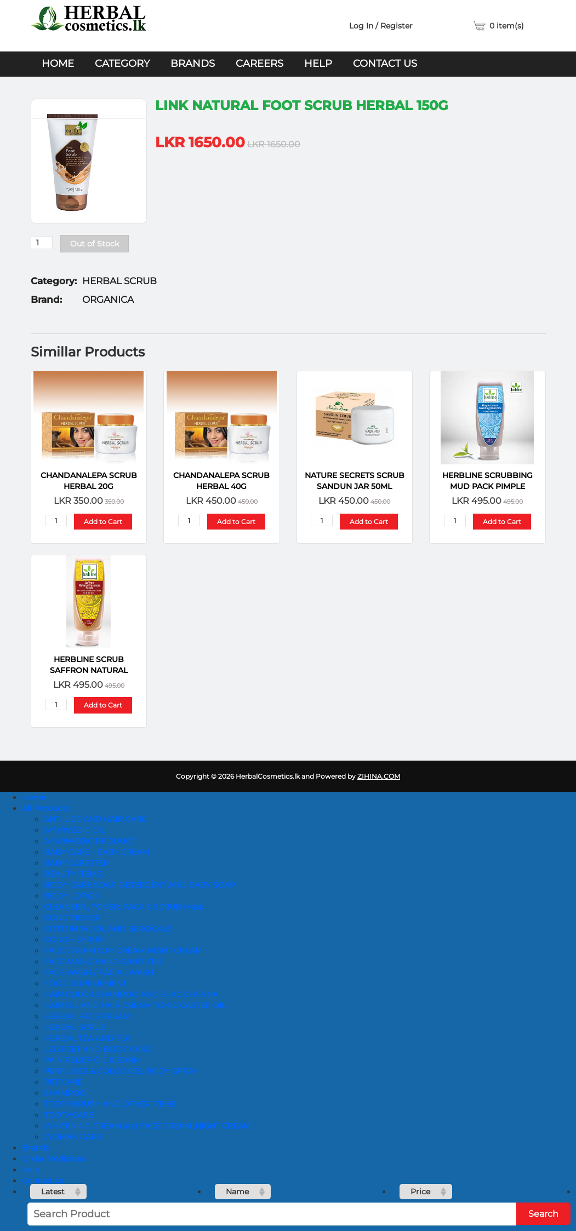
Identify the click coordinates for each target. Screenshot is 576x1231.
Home (58, 63)
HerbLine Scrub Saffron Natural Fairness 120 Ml (89, 665)
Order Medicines (53, 1159)
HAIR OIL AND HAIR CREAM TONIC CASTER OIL (135, 1005)
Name (237, 1192)
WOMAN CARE (72, 1137)
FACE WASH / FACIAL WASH (98, 972)
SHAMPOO (65, 1093)
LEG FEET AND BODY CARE (97, 1049)
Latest (53, 1192)
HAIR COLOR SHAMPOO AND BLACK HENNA (131, 994)
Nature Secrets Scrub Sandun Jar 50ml (354, 480)
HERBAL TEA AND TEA (87, 1038)
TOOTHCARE (68, 1115)
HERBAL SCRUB (75, 1027)
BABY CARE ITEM (77, 863)
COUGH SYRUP (73, 940)
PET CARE (63, 1082)
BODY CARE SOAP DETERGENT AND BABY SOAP (139, 885)
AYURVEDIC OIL (74, 830)
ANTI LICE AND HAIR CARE (95, 819)
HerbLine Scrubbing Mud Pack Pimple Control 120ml (487, 481)
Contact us (385, 63)
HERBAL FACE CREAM (87, 1016)
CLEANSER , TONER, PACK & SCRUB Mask (123, 907)
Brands (192, 63)
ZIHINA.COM (378, 776)
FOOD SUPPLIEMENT (85, 983)
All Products (45, 808)
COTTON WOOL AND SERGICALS (108, 929)
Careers (259, 63)
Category (122, 63)
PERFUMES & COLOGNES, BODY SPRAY (121, 1071)
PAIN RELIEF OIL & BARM (92, 1060)
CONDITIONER (72, 918)
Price (420, 1192)
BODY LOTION (72, 896)
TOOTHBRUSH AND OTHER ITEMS (110, 1104)
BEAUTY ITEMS (72, 874)
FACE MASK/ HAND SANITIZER (103, 962)
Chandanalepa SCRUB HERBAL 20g (89, 480)
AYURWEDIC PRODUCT (89, 841)
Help (318, 63)
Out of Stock (94, 244)
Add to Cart (103, 521)
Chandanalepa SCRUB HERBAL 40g (221, 480)
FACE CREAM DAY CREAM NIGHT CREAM (123, 951)
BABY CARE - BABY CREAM (96, 852)
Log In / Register (381, 26)
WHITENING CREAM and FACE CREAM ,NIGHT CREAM (147, 1126)
